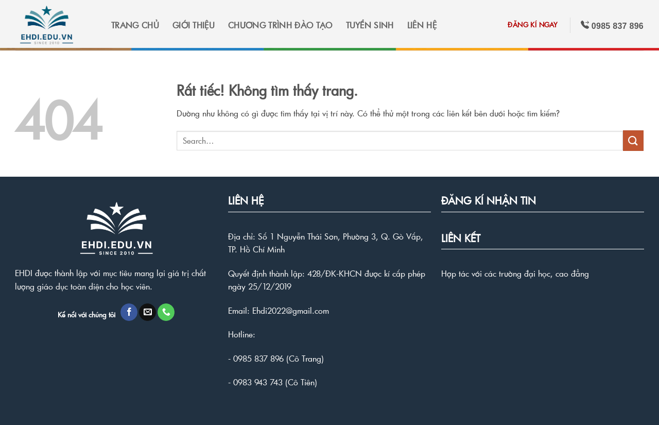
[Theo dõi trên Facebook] (128, 312)
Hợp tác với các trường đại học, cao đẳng (515, 273)
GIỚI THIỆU (193, 25)
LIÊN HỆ (422, 25)
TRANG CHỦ (135, 25)
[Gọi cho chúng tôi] (166, 312)
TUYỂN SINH (370, 25)
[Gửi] (633, 140)
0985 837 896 (258, 358)
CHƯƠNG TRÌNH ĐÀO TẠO (280, 25)
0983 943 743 (258, 382)
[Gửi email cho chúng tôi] (147, 312)
